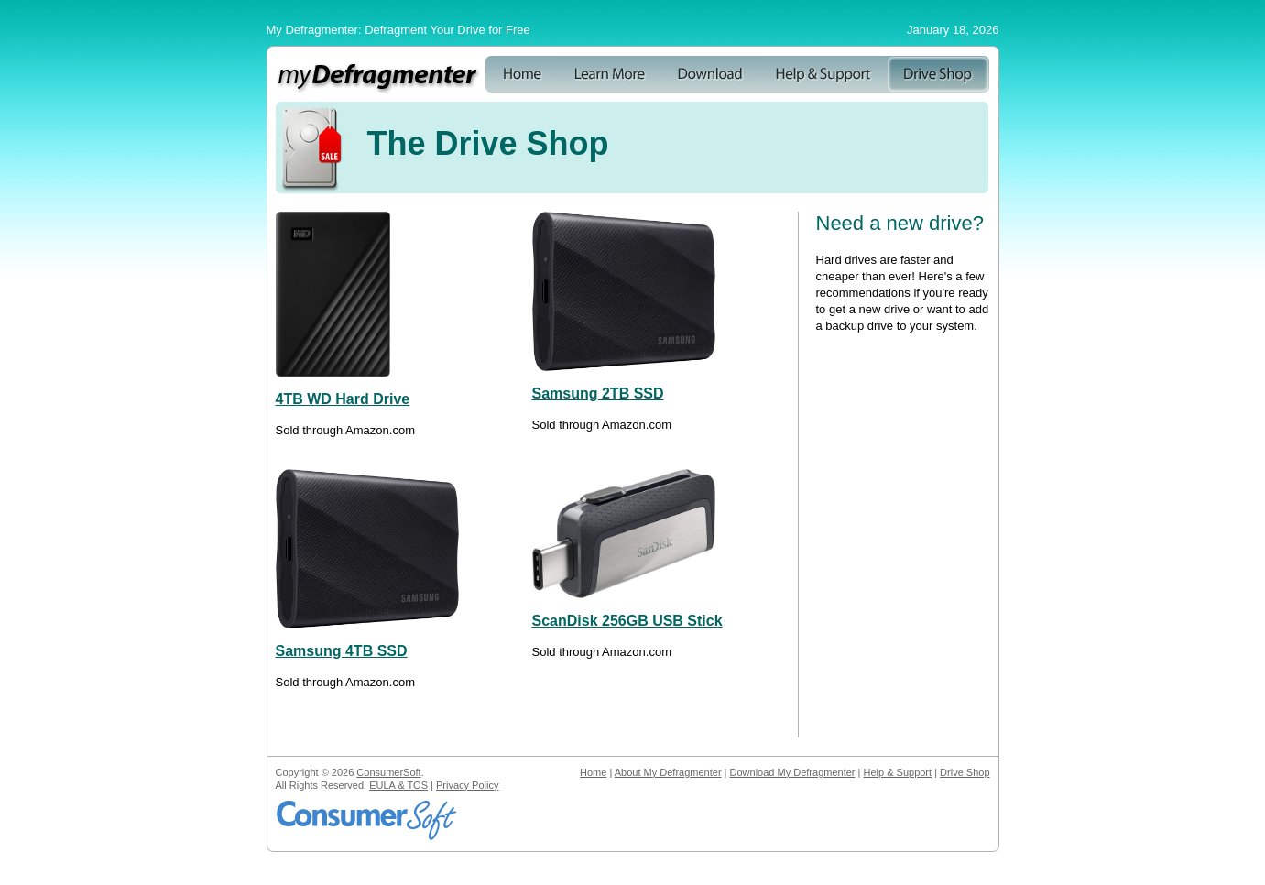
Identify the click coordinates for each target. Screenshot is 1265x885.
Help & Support (897, 772)
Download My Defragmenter (793, 772)
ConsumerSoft (388, 772)
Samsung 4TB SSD (342, 651)
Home (593, 772)
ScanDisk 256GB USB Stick (627, 620)
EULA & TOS (398, 785)
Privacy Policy (467, 785)
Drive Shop (964, 772)
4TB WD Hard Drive (343, 399)
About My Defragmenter (668, 772)
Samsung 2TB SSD (598, 393)
